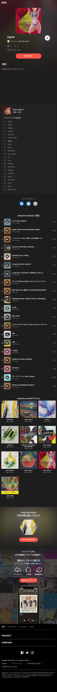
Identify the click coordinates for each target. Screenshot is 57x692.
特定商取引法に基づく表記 (9, 666)
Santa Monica (12, 138)
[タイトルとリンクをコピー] (35, 204)
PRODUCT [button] (6, 635)
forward (10, 163)
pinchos (10, 445)
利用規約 (4, 663)
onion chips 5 (47, 445)
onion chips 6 (28, 419)
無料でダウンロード (28, 580)
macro (10, 144)
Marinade (10, 419)
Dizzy (9, 147)
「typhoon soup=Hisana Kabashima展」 (28, 445)
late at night (12, 154)
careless (10, 131)
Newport (10, 170)
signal (32, 626)
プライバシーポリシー (17, 663)
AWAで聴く (28, 56)
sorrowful (11, 173)
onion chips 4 (10, 470)
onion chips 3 (28, 470)
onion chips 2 (18, 110)
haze (9, 183)
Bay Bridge (11, 151)
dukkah (47, 419)
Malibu (10, 121)
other (9, 186)
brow (9, 160)
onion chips (10, 496)
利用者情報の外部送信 (34, 663)
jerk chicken (12, 189)
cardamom (11, 180)
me (9, 157)
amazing (11, 134)
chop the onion (23, 41)
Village (10, 128)
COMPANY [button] (7, 642)
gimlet (10, 176)
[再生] (47, 38)
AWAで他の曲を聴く (28, 540)
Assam (10, 125)
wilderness (11, 167)
